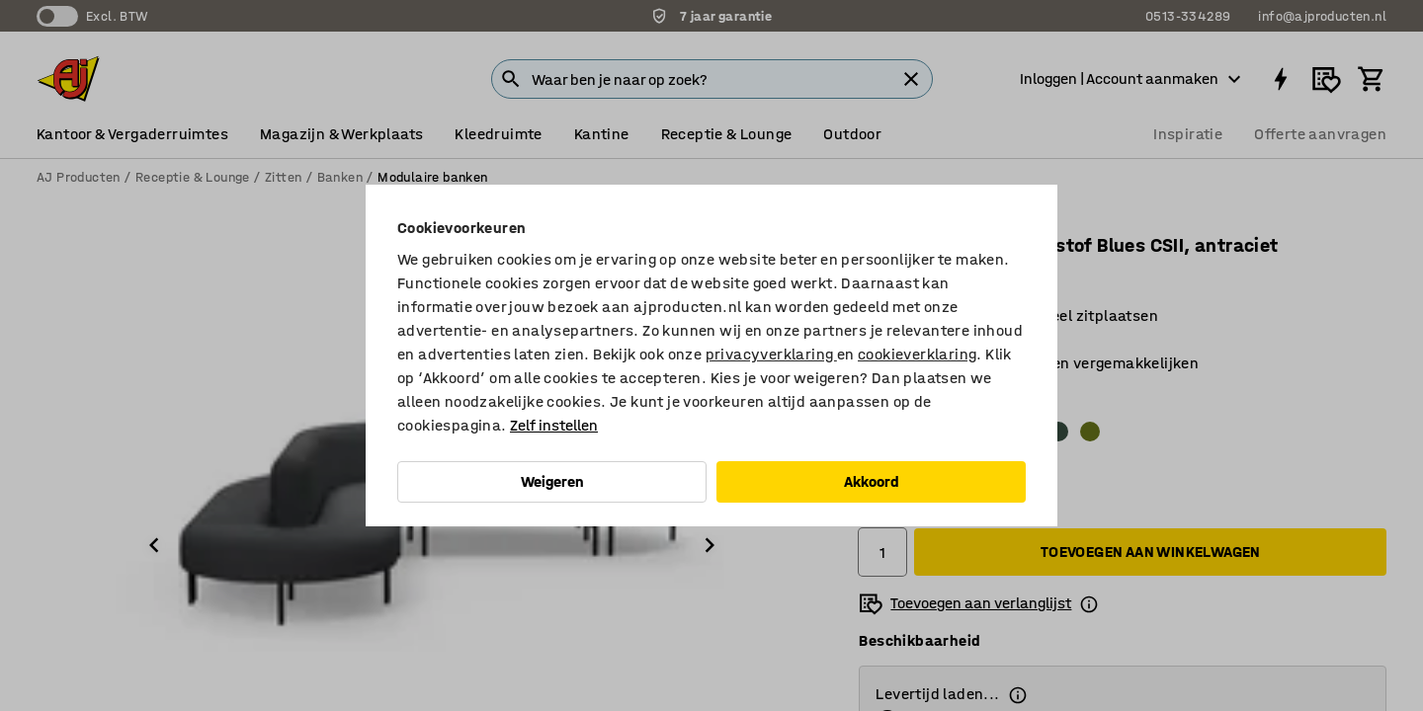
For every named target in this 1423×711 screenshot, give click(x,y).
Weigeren (552, 481)
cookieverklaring (917, 354)
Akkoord (871, 481)
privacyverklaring (771, 354)
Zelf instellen (554, 425)
